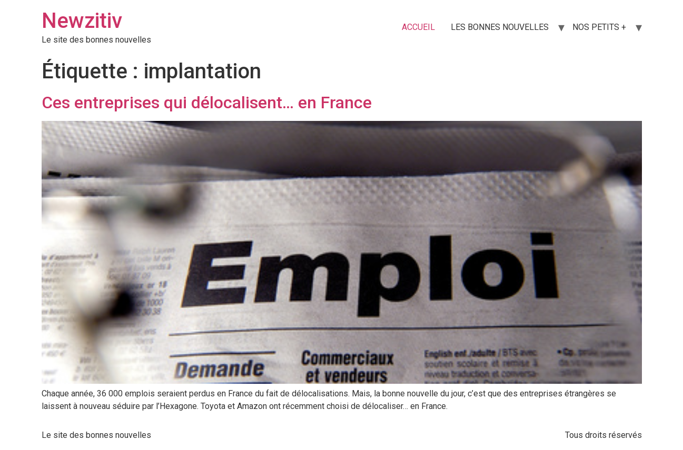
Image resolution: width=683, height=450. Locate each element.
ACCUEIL (418, 27)
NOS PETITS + (599, 27)
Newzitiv (82, 20)
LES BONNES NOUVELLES (500, 27)
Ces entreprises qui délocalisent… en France (207, 102)
